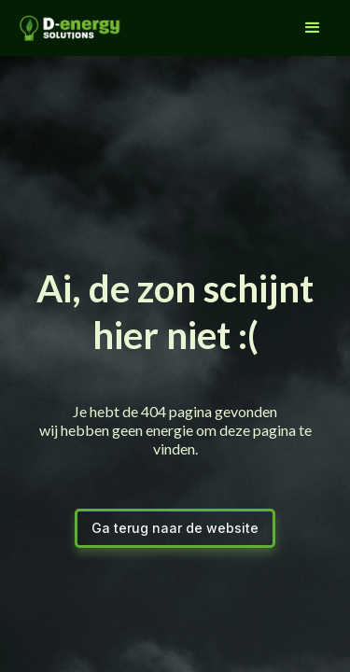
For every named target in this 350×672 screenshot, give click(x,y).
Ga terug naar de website (175, 528)
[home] (65, 28)
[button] (313, 28)
